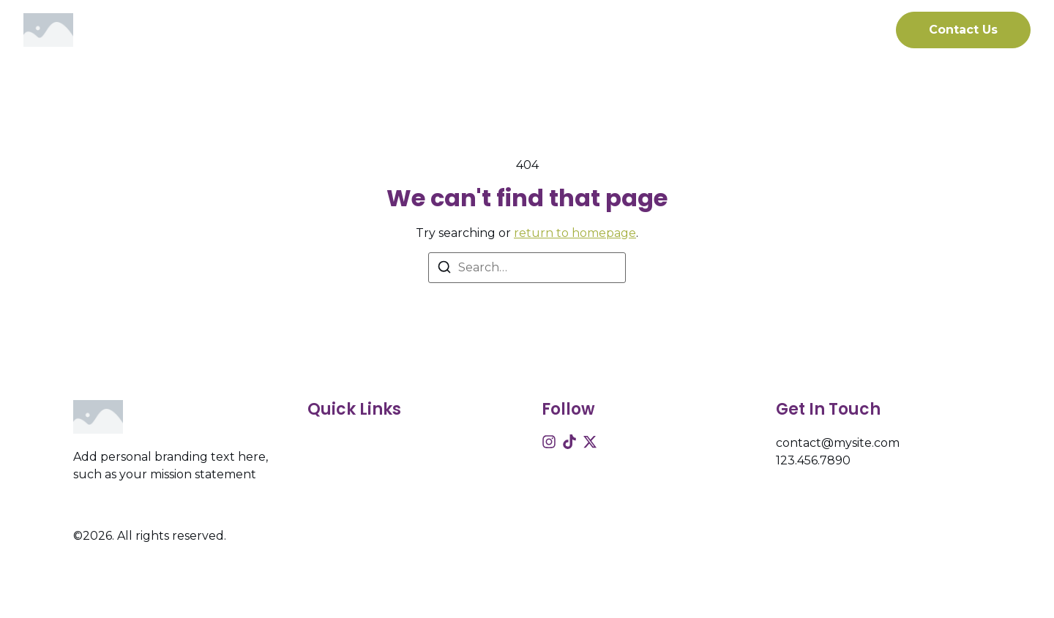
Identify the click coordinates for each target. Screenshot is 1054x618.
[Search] (444, 269)
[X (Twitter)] (590, 441)
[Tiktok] (569, 441)
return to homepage (575, 233)
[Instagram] (549, 441)
